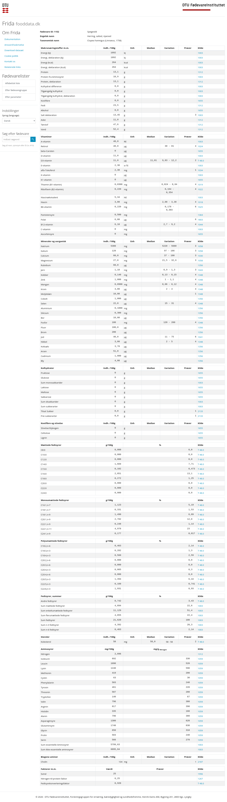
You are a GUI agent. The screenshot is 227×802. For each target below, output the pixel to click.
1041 (200, 337)
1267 (200, 778)
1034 (200, 170)
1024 (200, 146)
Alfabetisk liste (12, 83)
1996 (200, 773)
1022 (200, 189)
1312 (200, 72)
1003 (200, 52)
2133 (200, 411)
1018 (200, 202)
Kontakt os (9, 61)
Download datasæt (14, 50)
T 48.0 (201, 160)
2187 (200, 761)
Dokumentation (12, 39)
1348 (200, 274)
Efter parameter (13, 96)
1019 (200, 184)
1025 (200, 206)
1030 (200, 255)
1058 (200, 246)
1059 (200, 658)
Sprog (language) (10, 115)
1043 (200, 270)
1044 (200, 224)
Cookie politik (11, 55)
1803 (200, 219)
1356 (200, 265)
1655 (200, 100)
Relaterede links (12, 67)
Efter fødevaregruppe (16, 90)
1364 (200, 214)
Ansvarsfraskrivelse (14, 44)
